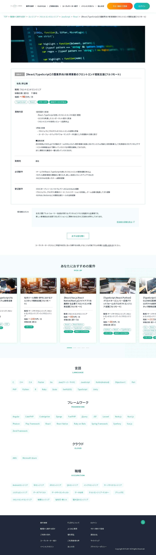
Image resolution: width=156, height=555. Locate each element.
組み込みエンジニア (80, 499)
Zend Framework (20, 431)
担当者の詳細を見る (124, 222)
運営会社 (94, 534)
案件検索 (43, 522)
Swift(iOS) (67, 389)
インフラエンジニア (91, 485)
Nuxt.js (130, 416)
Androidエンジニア (20, 485)
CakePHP (29, 416)
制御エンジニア (43, 499)
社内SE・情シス (61, 499)
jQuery (84, 416)
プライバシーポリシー (99, 546)
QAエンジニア (72, 485)
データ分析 (79, 492)
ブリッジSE (119, 492)
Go (51, 382)
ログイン (94, 522)
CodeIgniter (44, 416)
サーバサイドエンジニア (113, 485)
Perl (133, 382)
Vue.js (129, 423)
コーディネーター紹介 (70, 6)
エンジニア (32, 16)
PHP (15, 389)
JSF (95, 416)
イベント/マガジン (87, 6)
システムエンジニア (20, 492)
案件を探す (30, 6)
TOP (6, 16)
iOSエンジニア (55, 485)
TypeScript (82, 389)
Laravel (106, 416)
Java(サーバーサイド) (66, 382)
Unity (95, 389)
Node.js (118, 416)
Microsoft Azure (30, 458)
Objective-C (120, 382)
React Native (62, 423)
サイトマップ (95, 540)
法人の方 (101, 6)
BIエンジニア (39, 485)
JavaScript (65, 16)
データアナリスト (39, 492)
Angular (16, 416)
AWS (15, 458)
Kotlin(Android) (102, 382)
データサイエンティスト (60, 492)
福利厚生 (70, 534)
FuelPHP (72, 416)
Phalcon (16, 423)
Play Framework (32, 423)
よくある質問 (72, 528)
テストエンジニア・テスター (99, 492)
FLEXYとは (42, 6)
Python (25, 389)
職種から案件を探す (17, 16)
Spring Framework (99, 423)
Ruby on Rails (80, 423)
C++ (21, 382)
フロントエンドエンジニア (48, 16)
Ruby (44, 389)
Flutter (41, 382)
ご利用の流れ (54, 6)
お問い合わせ (108, 245)
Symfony (117, 423)
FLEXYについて (73, 522)
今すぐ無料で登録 (97, 528)
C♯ (30, 382)
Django (59, 416)
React (75, 16)
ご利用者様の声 (73, 540)
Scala (54, 389)
